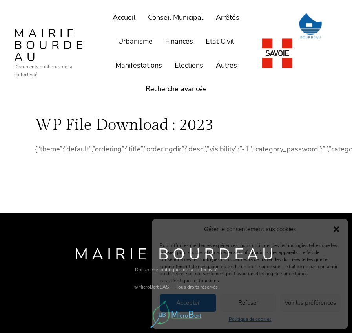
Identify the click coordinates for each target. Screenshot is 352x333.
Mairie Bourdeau (50, 45)
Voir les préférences (310, 303)
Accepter (188, 303)
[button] (336, 229)
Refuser (248, 303)
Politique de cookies (250, 319)
